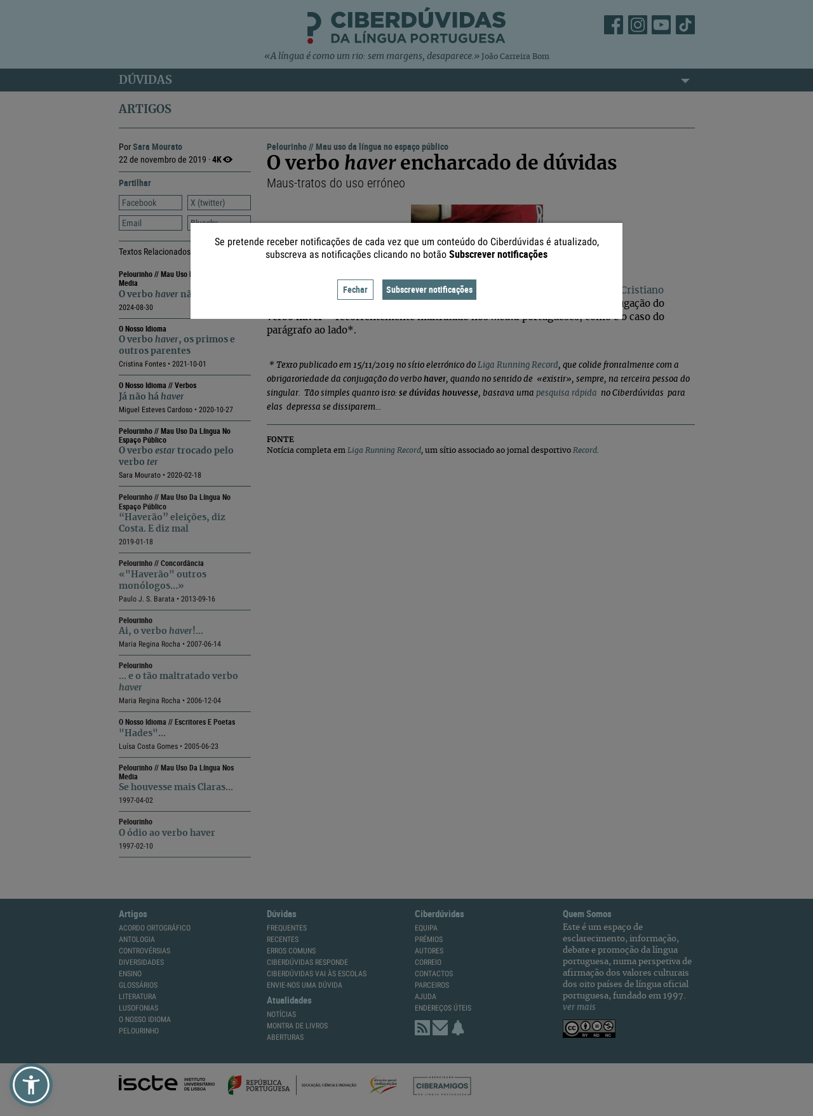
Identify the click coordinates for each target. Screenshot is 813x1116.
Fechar (355, 289)
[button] (31, 1084)
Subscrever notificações (429, 289)
